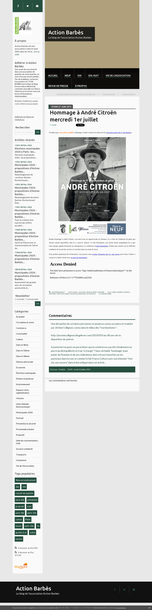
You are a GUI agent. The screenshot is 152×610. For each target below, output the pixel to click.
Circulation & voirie (25, 322)
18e (17, 486)
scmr (29, 506)
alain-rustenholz (78, 294)
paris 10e (20, 499)
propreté (20, 506)
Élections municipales (26, 373)
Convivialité (21, 333)
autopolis (91, 294)
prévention (32, 499)
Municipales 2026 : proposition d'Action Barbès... (26, 236)
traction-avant (63, 294)
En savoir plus (121, 608)
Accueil (53, 75)
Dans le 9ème (22, 344)
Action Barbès (65, 32)
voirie (32, 532)
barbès (19, 539)
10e (24, 486)
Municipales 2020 (24, 412)
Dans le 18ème (23, 356)
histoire (52, 294)
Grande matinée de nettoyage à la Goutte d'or (76, 94)
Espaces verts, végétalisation (22, 391)
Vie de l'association (118, 75)
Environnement (23, 384)
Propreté (20, 435)
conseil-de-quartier (24, 493)
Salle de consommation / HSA (27, 442)
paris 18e (20, 512)
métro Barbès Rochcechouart (23, 405)
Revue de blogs (128, 94)
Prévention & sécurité (26, 423)
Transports (21, 454)
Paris (27, 519)
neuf (68, 75)
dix (80, 75)
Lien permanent (57, 292)
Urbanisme (21, 460)
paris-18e (29, 526)
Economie (20, 367)
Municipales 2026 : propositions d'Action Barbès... (27, 168)
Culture (19, 339)
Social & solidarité (24, 449)
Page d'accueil (109, 94)
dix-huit (93, 75)
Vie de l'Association (25, 465)
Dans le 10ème (23, 350)
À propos (81, 86)
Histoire (20, 398)
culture (19, 519)
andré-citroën (123, 292)
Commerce (21, 328)
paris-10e (31, 512)
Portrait (19, 418)
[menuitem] (53, 73)
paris (114, 292)
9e (38, 526)
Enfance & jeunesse (25, 378)
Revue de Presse (58, 86)
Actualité (20, 316)
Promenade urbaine (25, 429)
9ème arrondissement (26, 480)
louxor (19, 526)
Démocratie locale (24, 361)
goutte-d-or (21, 532)
